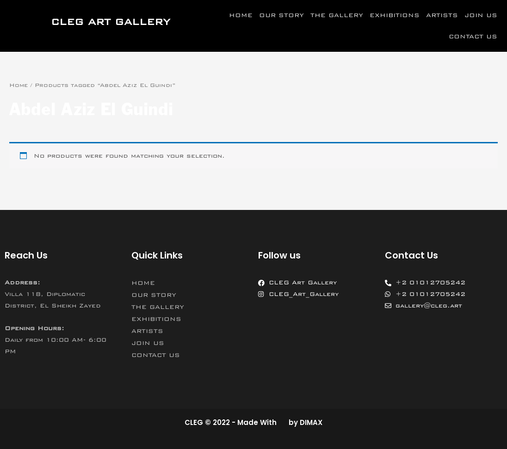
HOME (241, 15)
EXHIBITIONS (395, 15)
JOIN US (480, 15)
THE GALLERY (336, 15)
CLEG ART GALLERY (110, 22)
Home (18, 85)
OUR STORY (281, 15)
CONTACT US (473, 36)
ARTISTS (442, 15)
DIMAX (311, 422)
